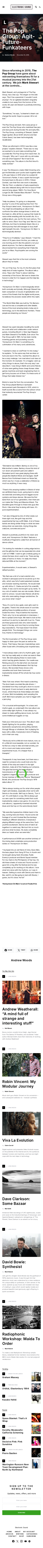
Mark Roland (9, 1272)
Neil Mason (8, 1028)
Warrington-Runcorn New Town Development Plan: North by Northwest (15, 1467)
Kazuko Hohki (9, 1399)
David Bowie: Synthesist (14, 1264)
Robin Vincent (9, 1091)
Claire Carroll (9, 1145)
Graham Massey (10, 1377)
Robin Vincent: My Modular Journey (19, 1084)
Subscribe (21, 1512)
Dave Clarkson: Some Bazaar (16, 1201)
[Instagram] (21, 1541)
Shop (21, 1536)
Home (9, 1532)
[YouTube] (25, 1541)
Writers (20, 1534)
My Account (29, 1532)
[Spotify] (29, 1541)
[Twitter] (17, 1541)
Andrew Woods (10, 55)
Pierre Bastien (9, 1453)
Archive (9, 1534)
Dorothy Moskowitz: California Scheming (12, 1431)
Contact (12, 1536)
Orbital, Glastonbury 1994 (15, 1388)
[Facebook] (13, 1541)
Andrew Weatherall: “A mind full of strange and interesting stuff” (20, 1016)
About (18, 1532)
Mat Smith (8, 1208)
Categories (31, 1534)
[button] (40, 7)
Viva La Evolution (18, 1140)
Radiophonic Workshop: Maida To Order (21, 1339)
